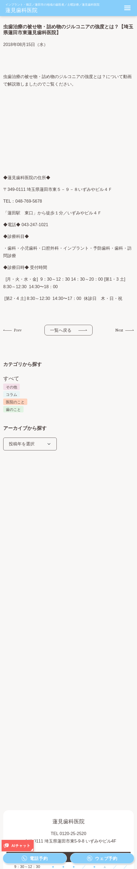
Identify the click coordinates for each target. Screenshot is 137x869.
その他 (11, 387)
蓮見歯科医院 (21, 10)
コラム (11, 394)
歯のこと (13, 409)
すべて (11, 378)
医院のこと (15, 402)
